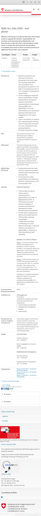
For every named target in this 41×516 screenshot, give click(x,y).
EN (35, 2)
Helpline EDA (6, 469)
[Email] (12, 384)
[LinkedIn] (6, 384)
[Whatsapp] (10, 384)
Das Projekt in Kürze (9, 66)
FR (31, 2)
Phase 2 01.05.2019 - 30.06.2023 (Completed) (27, 368)
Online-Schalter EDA (8, 407)
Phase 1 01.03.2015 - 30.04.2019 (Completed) (27, 371)
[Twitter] (4, 384)
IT (27, 2)
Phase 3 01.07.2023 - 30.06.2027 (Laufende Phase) (27, 364)
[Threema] (8, 384)
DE (23, 2)
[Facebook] (2, 384)
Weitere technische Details (10, 376)
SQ (39, 2)
